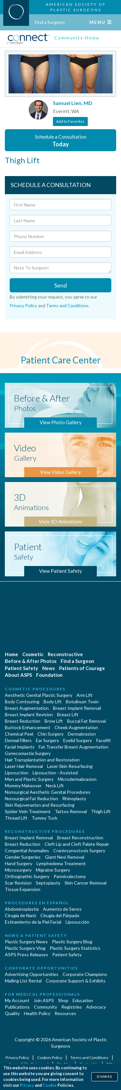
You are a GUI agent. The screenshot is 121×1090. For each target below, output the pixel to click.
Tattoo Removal (71, 811)
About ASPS (18, 675)
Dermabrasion (82, 734)
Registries (71, 1007)
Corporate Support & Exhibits (76, 980)
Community (45, 1007)
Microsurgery (18, 870)
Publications (17, 1007)
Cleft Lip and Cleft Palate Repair (77, 844)
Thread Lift (16, 818)
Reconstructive (65, 654)
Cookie (50, 1085)
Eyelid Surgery (77, 740)
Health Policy (37, 1013)
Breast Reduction (22, 721)
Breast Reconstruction (80, 837)
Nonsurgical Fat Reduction (31, 798)
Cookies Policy (50, 1057)
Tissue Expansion (22, 889)
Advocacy (96, 1007)
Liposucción (77, 922)
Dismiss (104, 1076)
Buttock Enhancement (27, 727)
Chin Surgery (50, 734)
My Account (17, 1000)
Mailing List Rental (23, 980)
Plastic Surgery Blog (72, 941)
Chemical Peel (19, 734)
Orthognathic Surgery (27, 876)
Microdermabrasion (77, 779)
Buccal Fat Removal (86, 721)
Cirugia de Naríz (20, 915)
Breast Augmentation (27, 708)
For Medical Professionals (42, 994)
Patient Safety (21, 668)
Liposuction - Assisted (55, 772)
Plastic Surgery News (26, 941)
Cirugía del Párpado (59, 915)
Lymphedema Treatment (61, 863)
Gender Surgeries (23, 857)
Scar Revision (18, 883)
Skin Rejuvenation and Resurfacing (40, 805)
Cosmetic (33, 654)
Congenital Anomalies (27, 850)
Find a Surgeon (50, 22)
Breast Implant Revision (29, 714)
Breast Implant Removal (77, 708)
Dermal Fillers (18, 740)
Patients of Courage (82, 668)
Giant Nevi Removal (64, 857)
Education (83, 1000)
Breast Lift (67, 714)
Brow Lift (54, 721)
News (48, 668)
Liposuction (16, 772)
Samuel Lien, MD (72, 103)
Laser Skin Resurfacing (70, 766)
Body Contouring (22, 701)
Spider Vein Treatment (28, 811)
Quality (12, 1013)
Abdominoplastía (22, 909)
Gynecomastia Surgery (28, 753)
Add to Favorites (70, 121)
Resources (65, 1013)
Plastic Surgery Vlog (25, 948)
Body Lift (53, 701)
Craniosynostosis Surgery (79, 850)
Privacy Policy (23, 305)
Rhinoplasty (74, 798)
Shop (63, 1000)
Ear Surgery (47, 740)
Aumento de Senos (62, 909)
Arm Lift (84, 695)
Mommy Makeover (23, 785)
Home (11, 654)
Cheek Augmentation (76, 727)
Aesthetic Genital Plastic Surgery (38, 695)
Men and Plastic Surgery (29, 779)
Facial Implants (20, 746)
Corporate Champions (85, 974)
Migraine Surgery (53, 870)
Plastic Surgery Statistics (75, 948)
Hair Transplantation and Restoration (42, 759)
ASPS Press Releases (26, 954)
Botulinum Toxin (82, 701)
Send (60, 285)
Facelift (103, 740)
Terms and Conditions (67, 305)
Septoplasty (48, 883)
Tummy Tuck (44, 818)
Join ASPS (44, 1000)
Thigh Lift (101, 811)
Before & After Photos (30, 661)
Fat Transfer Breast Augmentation (73, 746)
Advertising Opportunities (31, 974)
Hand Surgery (18, 863)
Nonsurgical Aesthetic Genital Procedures (47, 792)
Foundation (49, 675)
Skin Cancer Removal (85, 883)
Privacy (27, 1085)
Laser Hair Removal (24, 766)
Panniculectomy (70, 876)
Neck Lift (55, 785)
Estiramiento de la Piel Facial (33, 922)
